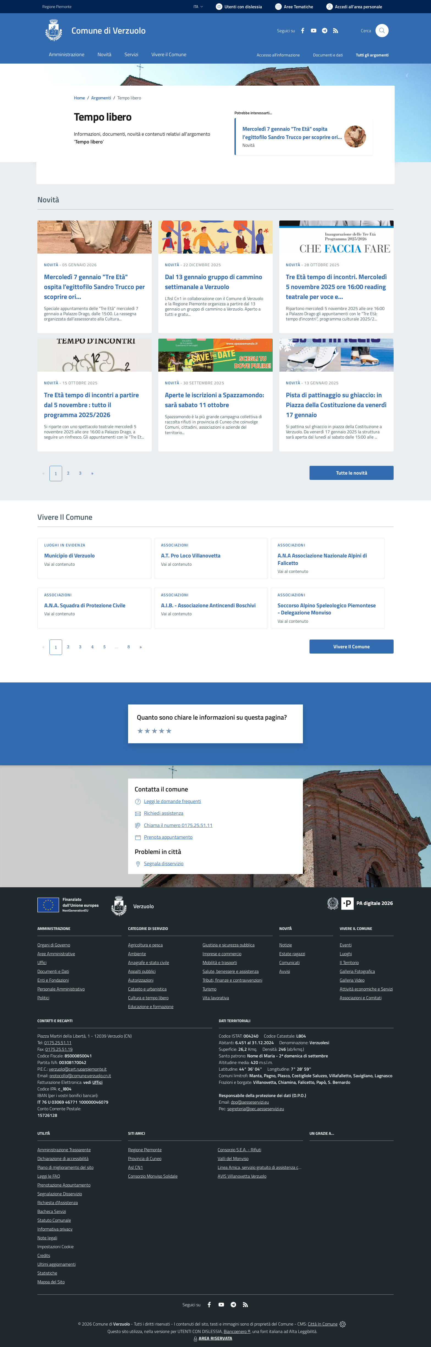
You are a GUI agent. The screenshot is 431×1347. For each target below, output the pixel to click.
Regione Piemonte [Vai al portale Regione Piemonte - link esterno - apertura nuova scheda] (56, 6)
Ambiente (137, 953)
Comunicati (289, 962)
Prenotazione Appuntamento (63, 1185)
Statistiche (47, 1273)
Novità (51, 265)
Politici (43, 997)
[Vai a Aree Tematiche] (294, 6)
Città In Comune (323, 1324)
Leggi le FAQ (48, 1176)
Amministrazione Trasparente (64, 1149)
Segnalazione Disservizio (59, 1193)
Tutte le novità (351, 473)
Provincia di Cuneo (144, 1158)
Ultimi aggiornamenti (56, 1264)
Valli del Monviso (233, 1158)
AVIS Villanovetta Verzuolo (242, 1176)
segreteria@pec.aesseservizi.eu (255, 1108)
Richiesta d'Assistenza (57, 1202)
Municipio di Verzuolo (69, 555)
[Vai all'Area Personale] (354, 6)
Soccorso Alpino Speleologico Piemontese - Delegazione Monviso (327, 609)
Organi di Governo (53, 944)
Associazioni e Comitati (361, 997)
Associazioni (175, 545)
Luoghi (346, 953)
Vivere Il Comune (351, 646)
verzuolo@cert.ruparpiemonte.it (78, 1069)
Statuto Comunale (54, 1220)
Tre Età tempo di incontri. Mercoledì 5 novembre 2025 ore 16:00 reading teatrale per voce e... (336, 286)
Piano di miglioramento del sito (65, 1167)
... (116, 646)
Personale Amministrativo (61, 989)
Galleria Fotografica (357, 971)
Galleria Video (352, 980)
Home (79, 97)
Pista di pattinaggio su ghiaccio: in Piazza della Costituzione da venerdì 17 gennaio (336, 405)
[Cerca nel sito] (382, 30)
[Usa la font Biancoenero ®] (239, 6)
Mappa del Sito (51, 1281)
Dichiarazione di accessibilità (63, 1158)
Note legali (47, 1237)
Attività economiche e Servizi (366, 989)
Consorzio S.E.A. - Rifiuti (239, 1149)
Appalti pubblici (142, 971)
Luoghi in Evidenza (64, 545)
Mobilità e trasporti (220, 962)
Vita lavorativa (216, 997)
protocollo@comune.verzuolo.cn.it (80, 1075)
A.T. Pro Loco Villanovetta (190, 555)
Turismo (209, 989)
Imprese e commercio (222, 953)
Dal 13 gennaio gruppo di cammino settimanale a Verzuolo (213, 282)
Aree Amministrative (56, 953)
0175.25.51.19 (59, 1049)
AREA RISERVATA (212, 1338)
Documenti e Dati (53, 971)
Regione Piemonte (145, 1149)
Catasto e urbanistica (147, 989)
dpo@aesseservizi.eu (250, 1102)
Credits (43, 1255)
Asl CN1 (135, 1167)
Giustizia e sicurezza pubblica (229, 944)
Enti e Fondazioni (53, 980)
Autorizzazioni (140, 980)
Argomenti (101, 97)
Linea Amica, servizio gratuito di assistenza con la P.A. (266, 1167)
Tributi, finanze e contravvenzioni (232, 980)
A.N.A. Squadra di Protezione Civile (84, 605)
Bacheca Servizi (51, 1211)
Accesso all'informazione (278, 55)
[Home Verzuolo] (94, 30)
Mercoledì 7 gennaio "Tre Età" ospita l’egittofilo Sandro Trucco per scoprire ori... (292, 132)
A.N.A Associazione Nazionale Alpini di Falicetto (322, 559)
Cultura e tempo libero (148, 997)
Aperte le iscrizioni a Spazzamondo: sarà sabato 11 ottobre (214, 400)
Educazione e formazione (150, 1006)
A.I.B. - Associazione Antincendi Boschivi (208, 605)
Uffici (41, 962)
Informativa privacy (55, 1229)
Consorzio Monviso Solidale (153, 1176)
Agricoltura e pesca (145, 944)
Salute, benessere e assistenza (231, 971)
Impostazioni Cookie (55, 1246)
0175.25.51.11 (57, 1042)
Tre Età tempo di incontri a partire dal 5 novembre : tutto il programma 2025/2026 (91, 405)
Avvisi (284, 971)
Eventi (346, 944)
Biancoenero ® (237, 1331)
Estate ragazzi (292, 953)
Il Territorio (349, 962)
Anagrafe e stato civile (148, 962)
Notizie (285, 944)
